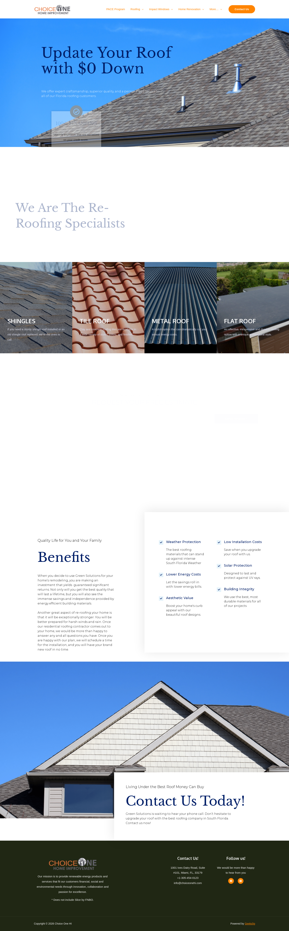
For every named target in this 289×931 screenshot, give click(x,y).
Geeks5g (250, 923)
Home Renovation (189, 9)
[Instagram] (240, 881)
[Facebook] (231, 881)
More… (214, 9)
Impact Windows (159, 9)
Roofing (135, 9)
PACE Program (115, 9)
